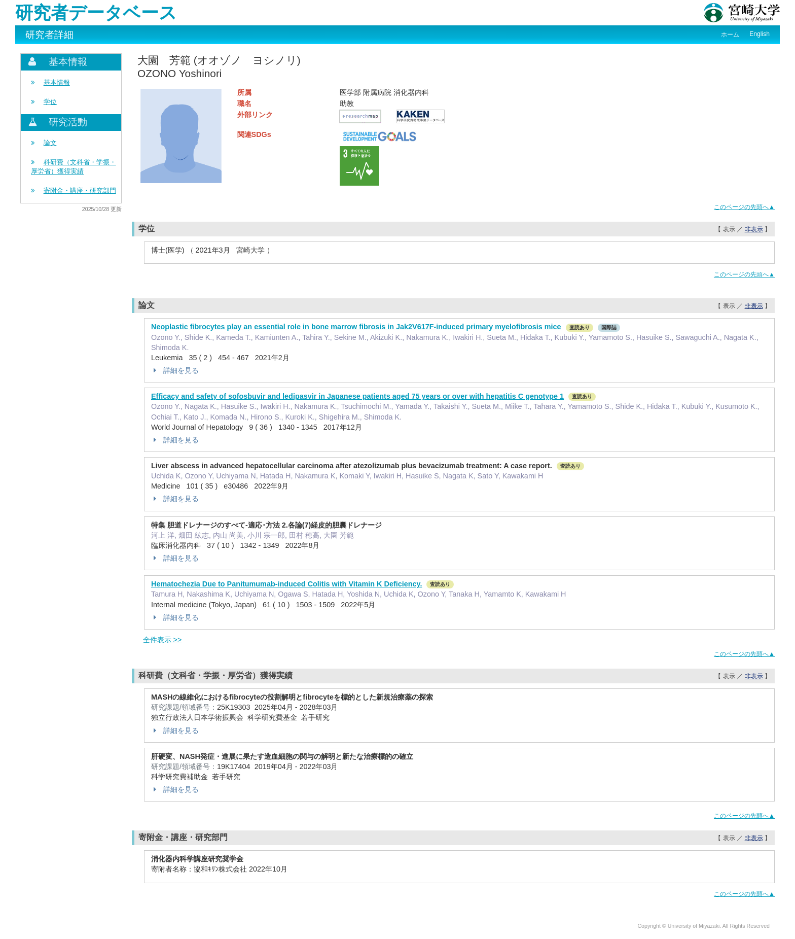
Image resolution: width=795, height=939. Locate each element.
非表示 (754, 229)
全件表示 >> (162, 640)
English (759, 34)
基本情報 (57, 82)
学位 (50, 102)
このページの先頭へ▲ (744, 207)
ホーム (730, 34)
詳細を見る (175, 370)
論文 (50, 143)
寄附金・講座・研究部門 (80, 190)
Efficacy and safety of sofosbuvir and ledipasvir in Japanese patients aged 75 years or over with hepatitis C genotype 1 (357, 396)
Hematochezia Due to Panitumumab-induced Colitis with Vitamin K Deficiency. (286, 584)
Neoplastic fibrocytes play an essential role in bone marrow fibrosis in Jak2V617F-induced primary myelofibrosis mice (356, 327)
